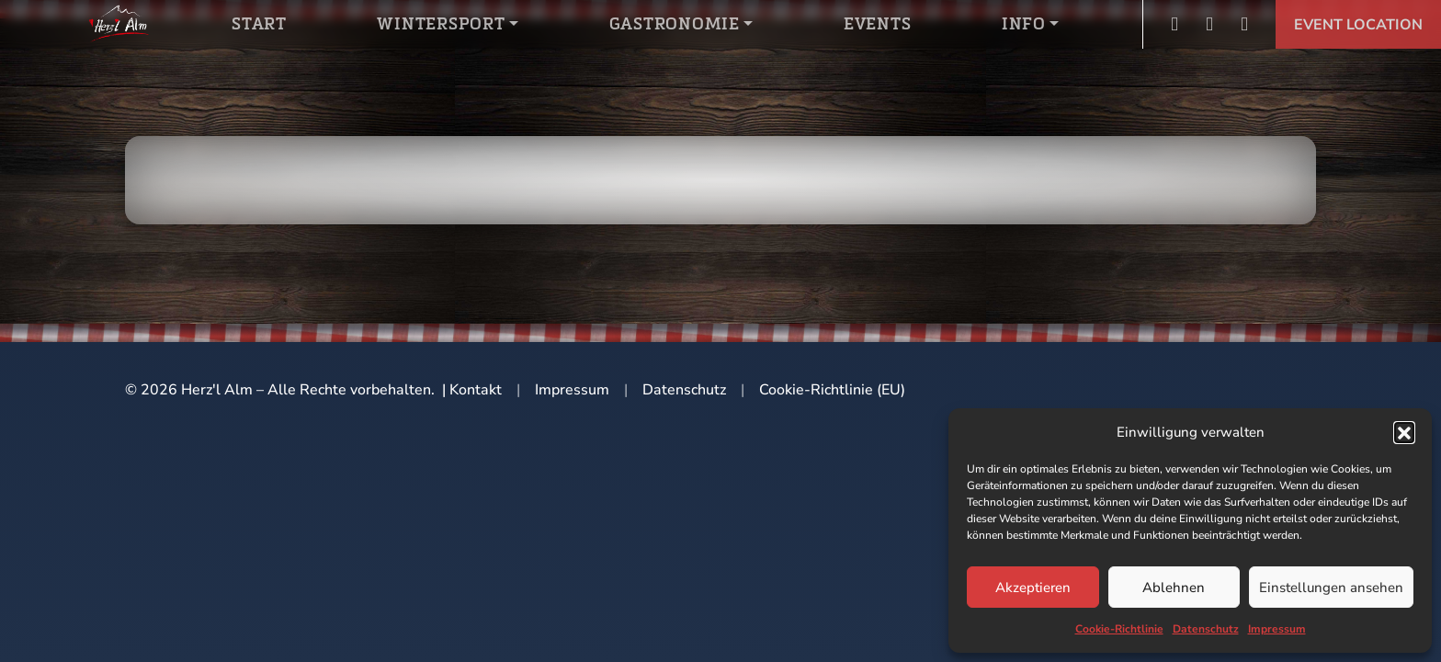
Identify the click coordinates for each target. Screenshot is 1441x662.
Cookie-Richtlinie (1119, 629)
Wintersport (441, 23)
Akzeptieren (1033, 587)
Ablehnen (1173, 587)
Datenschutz (1206, 629)
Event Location (1358, 25)
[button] (1404, 432)
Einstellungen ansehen (1331, 587)
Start (259, 23)
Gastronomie (674, 23)
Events (878, 23)
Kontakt (475, 390)
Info (1024, 23)
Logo (118, 23)
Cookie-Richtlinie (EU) (832, 390)
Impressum (1277, 629)
